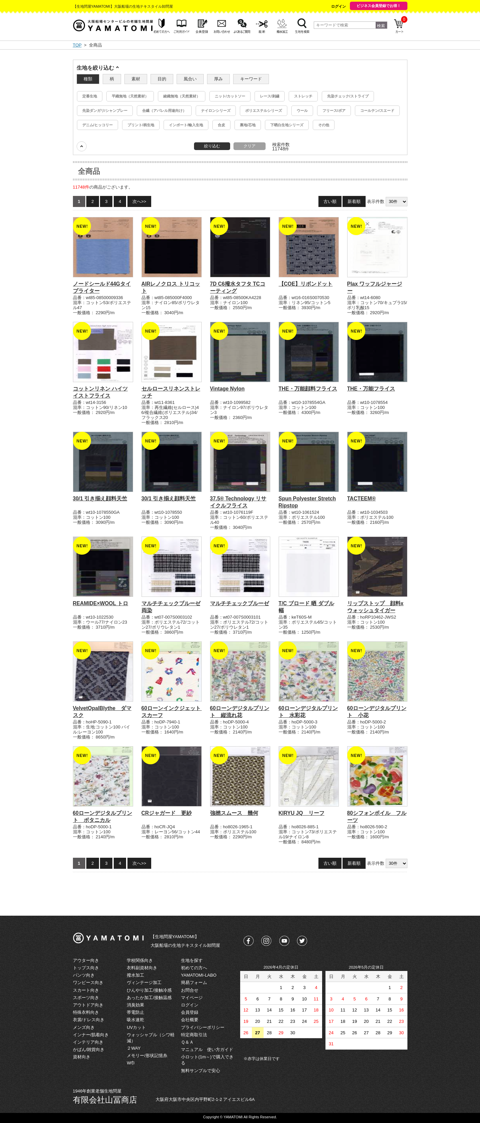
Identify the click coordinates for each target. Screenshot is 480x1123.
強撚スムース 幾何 (234, 813)
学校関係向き (140, 960)
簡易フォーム (194, 982)
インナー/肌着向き (91, 1034)
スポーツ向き (86, 997)
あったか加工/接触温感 (149, 997)
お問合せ (189, 990)
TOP (77, 45)
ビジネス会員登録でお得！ (379, 6)
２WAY (133, 1048)
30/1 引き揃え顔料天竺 (100, 498)
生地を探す (192, 960)
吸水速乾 (135, 1019)
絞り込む (212, 146)
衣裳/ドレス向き (89, 1019)
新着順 (354, 201)
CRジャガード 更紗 (166, 813)
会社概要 (189, 1019)
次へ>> (139, 201)
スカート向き (86, 990)
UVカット (136, 1027)
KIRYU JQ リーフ (301, 813)
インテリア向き (88, 1042)
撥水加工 (135, 975)
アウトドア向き (88, 1004)
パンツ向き (84, 975)
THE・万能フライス (371, 389)
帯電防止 (135, 1012)
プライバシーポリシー (202, 1027)
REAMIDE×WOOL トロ (100, 603)
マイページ (192, 997)
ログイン (338, 6)
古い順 (330, 201)
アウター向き (86, 960)
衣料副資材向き (142, 967)
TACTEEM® (361, 498)
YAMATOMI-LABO (198, 975)
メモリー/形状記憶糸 (147, 1055)
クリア (250, 146)
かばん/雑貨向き (89, 1049)
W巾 (131, 1062)
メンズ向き (84, 1027)
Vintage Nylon (227, 389)
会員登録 (189, 1012)
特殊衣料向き (86, 1012)
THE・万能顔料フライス (308, 389)
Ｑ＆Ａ (187, 1042)
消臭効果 (135, 1004)
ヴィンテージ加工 (144, 982)
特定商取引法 (194, 1034)
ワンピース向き (88, 982)
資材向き (81, 1056)
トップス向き (86, 967)
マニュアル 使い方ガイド (207, 1049)
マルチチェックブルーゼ (239, 603)
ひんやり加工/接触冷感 (149, 990)
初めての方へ (194, 967)
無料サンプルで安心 (200, 1070)
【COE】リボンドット (306, 284)
